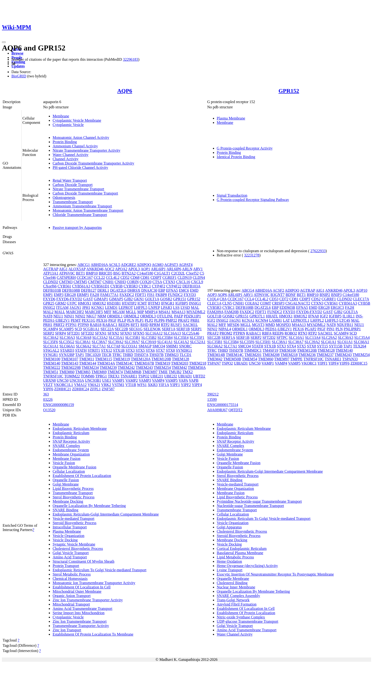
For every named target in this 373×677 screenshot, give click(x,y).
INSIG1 (195, 303)
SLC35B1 (132, 338)
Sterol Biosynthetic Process (73, 497)
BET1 (80, 273)
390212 (213, 394)
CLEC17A (361, 299)
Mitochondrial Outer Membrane (77, 591)
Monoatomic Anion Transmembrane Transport (88, 210)
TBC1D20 (93, 355)
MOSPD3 (283, 325)
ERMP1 (83, 295)
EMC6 (184, 290)
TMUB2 (175, 372)
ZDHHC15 (358, 363)
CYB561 (64, 286)
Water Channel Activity (70, 155)
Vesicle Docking (65, 540)
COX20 (146, 282)
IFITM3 (154, 303)
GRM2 (60, 303)
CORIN (133, 282)
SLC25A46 (190, 333)
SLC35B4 (165, 338)
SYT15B (336, 346)
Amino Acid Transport (70, 557)
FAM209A (215, 312)
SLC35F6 (50, 342)
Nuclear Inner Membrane (236, 587)
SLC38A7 (99, 342)
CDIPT (156, 278)
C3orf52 (192, 273)
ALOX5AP (76, 269)
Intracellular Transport (70, 527)
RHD (144, 325)
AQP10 (361, 290)
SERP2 (48, 333)
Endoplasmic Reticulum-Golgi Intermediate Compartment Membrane (106, 514)
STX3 (130, 350)
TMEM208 (271, 355)
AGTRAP (50, 269)
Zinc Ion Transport (67, 630)
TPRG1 (101, 376)
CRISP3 (278, 303)
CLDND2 (50, 282)
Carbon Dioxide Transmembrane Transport (85, 193)
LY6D (185, 308)
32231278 (251, 255)
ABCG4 (247, 290)
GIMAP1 (101, 299)
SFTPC (282, 338)
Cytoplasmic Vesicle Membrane (77, 120)
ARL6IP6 (174, 269)
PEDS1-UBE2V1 (56, 320)
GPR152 (289, 91)
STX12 (106, 350)
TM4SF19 (270, 350)
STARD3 (67, 350)
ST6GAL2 (51, 350)
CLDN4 (199, 278)
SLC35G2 (66, 342)
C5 (202, 273)
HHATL (272, 316)
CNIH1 (108, 282)
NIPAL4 (224, 329)
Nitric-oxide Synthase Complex (241, 617)
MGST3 (258, 325)
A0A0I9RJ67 (217, 410)
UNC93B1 (93, 380)
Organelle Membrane (233, 579)
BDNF (291, 295)
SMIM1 (172, 346)
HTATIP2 (129, 303)
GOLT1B (214, 316)
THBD (128, 355)
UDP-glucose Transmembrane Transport (247, 621)
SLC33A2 (100, 338)
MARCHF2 (75, 312)
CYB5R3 (130, 286)
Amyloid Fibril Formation (236, 604)
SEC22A (107, 329)
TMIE (163, 372)
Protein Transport (66, 566)
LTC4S (344, 320)
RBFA (266, 333)
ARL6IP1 (158, 269)
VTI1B (130, 385)
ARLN (187, 269)
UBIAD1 (185, 376)
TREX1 (114, 376)
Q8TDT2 (235, 410)
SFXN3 (126, 333)
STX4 (291, 346)
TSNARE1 (129, 376)
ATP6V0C (67, 273)
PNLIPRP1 (352, 329)
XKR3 (153, 385)
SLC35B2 (149, 338)
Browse (17, 53)
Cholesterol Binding (232, 583)
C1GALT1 (162, 273)
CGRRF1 (329, 299)
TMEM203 (179, 363)
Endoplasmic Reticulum (71, 433)
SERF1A (168, 329)
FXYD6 (49, 299)
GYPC (72, 303)
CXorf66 (50, 286)
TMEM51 (50, 372)
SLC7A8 (113, 346)
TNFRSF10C (53, 376)
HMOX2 (99, 303)
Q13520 (49, 410)
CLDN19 (184, 278)
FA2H (94, 295)
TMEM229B (71, 368)
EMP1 (48, 295)
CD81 (145, 278)
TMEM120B (161, 359)
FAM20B (231, 312)
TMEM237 (325, 355)
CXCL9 (197, 282)
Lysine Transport (229, 570)
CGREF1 (169, 278)
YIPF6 (48, 389)
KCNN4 (261, 320)
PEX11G (88, 320)
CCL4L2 (112, 278)
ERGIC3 (337, 308)
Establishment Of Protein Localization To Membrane (93, 634)
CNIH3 (120, 282)
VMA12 (80, 385)
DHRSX (133, 290)
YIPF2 (186, 385)
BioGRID (18, 76)
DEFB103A (191, 286)
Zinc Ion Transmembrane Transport (80, 621)
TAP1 (79, 355)
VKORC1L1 (63, 385)
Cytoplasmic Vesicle (68, 125)
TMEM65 (83, 372)
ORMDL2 (131, 316)
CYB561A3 (81, 286)
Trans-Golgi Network (233, 600)
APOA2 (121, 269)
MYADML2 (195, 312)
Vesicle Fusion (64, 463)
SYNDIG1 (184, 350)
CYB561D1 (100, 286)
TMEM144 (87, 363)
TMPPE (296, 359)
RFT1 (135, 325)
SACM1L (190, 325)
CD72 (283, 299)
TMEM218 (197, 363)
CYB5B (116, 286)
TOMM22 (72, 376)
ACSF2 (278, 290)
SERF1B (183, 329)
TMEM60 (66, 372)
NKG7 (91, 316)
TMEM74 (115, 372)
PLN (130, 320)
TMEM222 (51, 368)
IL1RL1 (349, 316)
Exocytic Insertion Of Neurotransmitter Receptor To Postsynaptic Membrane (275, 574)
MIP (140, 312)
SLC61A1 (51, 346)
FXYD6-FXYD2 (69, 299)
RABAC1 (110, 325)
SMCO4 (158, 346)
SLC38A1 (83, 342)
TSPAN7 (214, 363)
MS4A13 (179, 312)
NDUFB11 (345, 325)
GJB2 (128, 299)
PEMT (76, 320)
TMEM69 (99, 372)
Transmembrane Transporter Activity (81, 626)
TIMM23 (171, 355)
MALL (59, 312)
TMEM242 (126, 368)
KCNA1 (248, 320)
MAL (195, 308)
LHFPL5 (140, 308)
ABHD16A (99, 265)
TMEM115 (103, 359)
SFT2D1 (73, 333)
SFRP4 (60, 333)
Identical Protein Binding (236, 157)
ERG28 (70, 295)
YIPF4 (197, 385)
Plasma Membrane (231, 118)
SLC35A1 (116, 338)
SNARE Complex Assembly (238, 596)
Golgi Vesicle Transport (71, 553)
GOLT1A (152, 299)
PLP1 (139, 320)
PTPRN (239, 333)
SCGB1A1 (91, 329)
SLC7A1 (99, 346)
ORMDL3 (148, 316)
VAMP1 (118, 380)
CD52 (124, 278)
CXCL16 (183, 282)
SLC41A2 (181, 342)
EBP (161, 290)
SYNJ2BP (66, 355)
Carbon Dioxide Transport (73, 185)
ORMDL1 (115, 316)
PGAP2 (310, 329)
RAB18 (96, 325)
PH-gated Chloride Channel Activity (80, 167)
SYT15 (322, 346)
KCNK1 (97, 308)
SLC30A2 (51, 338)
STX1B (119, 350)
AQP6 (124, 91)
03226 (48, 399)
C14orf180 (145, 273)
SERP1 (196, 329)
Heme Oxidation (229, 561)
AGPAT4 (185, 265)
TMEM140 (51, 363)
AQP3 (212, 295)
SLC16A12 (154, 333)
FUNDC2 (175, 295)
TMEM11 (86, 359)
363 (46, 394)
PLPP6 (159, 320)
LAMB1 (275, 320)
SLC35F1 (197, 338)
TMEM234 (90, 368)
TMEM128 (180, 359)
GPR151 (179, 299)
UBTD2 (199, 376)
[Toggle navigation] (4, 42)
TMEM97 (149, 372)
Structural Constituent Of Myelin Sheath (83, 561)
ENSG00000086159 (58, 405)
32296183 (130, 59)
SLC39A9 (148, 342)
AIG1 (63, 269)
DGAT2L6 (118, 290)
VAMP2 (131, 380)
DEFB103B (52, 290)
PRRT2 (58, 325)
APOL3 (134, 269)
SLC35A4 (362, 338)
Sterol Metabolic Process (72, 574)
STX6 (150, 350)
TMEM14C (125, 363)
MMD (270, 325)
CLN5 (227, 303)
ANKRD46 (95, 269)
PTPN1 (71, 325)
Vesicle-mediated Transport (73, 519)
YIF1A (163, 385)
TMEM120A (141, 359)
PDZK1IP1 (192, 316)
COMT (265, 303)
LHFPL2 (317, 320)
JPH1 (86, 308)
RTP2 (165, 325)
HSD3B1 (114, 303)
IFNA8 (313, 316)
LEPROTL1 (300, 320)
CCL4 (249, 299)
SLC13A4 (312, 338)
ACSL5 (114, 265)
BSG (117, 273)
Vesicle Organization (68, 536)
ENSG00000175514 (222, 405)
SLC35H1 (263, 342)
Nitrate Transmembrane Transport (78, 189)
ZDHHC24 (80, 389)
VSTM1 (118, 385)
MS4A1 (164, 312)
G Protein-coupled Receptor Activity (245, 148)
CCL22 (99, 278)
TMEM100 (51, 359)
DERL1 (103, 290)
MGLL (131, 312)
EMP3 (59, 295)
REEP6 (124, 325)
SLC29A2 (329, 338)
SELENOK (152, 329)
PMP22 (171, 320)
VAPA (183, 380)
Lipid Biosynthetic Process (73, 488)
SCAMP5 (66, 329)
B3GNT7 (277, 295)
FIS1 (151, 295)
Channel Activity (66, 159)
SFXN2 (113, 333)
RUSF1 (176, 325)
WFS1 (142, 385)
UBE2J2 (170, 376)
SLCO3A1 (129, 346)
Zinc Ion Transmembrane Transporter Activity (88, 600)
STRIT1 (94, 350)
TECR (106, 355)
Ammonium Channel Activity (75, 146)
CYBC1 (145, 286)
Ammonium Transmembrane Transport (82, 206)
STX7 (160, 350)
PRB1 (194, 320)
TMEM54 (249, 359)
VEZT (48, 385)
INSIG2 (49, 308)
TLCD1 (185, 355)
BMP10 (92, 273)
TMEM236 (307, 355)
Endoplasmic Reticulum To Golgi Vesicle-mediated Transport (99, 570)
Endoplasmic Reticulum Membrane (80, 428)
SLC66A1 (67, 346)
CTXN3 (169, 282)
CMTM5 (80, 282)
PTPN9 (83, 325)
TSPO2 (143, 376)
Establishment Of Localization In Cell (82, 587)
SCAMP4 (50, 329)
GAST (88, 299)
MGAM (119, 312)
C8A (223, 299)
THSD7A (141, 355)
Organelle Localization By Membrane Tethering (89, 506)
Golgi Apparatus (229, 527)
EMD (194, 290)
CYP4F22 (174, 286)
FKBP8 (161, 295)
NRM (101, 316)
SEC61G (135, 329)
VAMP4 (158, 380)
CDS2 (316, 299)
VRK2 (106, 385)
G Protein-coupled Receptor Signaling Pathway (253, 200)
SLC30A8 (83, 338)
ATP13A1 (50, 273)
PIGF (112, 320)
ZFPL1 (95, 389)
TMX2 (187, 372)
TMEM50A (197, 368)
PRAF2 (183, 320)
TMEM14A (106, 363)
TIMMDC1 (253, 350)
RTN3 (302, 333)
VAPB (193, 380)
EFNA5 (172, 290)
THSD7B (156, 355)
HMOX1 (84, 303)
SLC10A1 (296, 338)
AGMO (157, 265)
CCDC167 (85, 278)
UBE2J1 (156, 376)
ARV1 (198, 269)
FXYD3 (190, 295)
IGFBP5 (181, 303)
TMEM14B (216, 355)
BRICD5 (105, 273)
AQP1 (145, 269)
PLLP (122, 320)
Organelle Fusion (66, 480)
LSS (176, 308)
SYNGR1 (50, 355)
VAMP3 (145, 380)
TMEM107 (69, 359)
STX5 (140, 350)
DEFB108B (71, 290)
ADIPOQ (144, 265)
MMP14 (151, 312)
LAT (286, 320)
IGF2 (324, 316)
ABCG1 (84, 265)
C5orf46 (49, 278)
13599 (212, 399)
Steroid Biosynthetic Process (74, 523)
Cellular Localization (69, 471)
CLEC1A (214, 303)
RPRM (154, 325)
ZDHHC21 (62, 389)
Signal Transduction (232, 195)
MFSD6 (233, 325)
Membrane (61, 116)
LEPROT (126, 308)
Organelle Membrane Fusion (74, 467)
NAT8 (47, 316)
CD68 (134, 278)
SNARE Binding (65, 510)
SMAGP (145, 346)
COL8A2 (252, 303)
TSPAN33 (350, 359)
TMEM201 (253, 355)
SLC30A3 (67, 338)
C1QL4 (213, 299)
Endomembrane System (71, 450)
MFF (108, 312)
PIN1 (331, 329)
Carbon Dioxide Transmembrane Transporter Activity (93, 163)
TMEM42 (179, 368)
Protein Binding (65, 142)
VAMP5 (171, 380)
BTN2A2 (129, 273)
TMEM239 (108, 368)
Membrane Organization (71, 454)
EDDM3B (287, 308)
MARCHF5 (94, 312)
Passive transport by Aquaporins (77, 228)
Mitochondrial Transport (71, 604)
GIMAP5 (116, 299)
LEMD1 (111, 308)
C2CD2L (178, 273)
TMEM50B (232, 359)
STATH (81, 350)
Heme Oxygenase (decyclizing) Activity (247, 566)
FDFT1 (140, 295)
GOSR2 (166, 299)
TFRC (117, 355)
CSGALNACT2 (297, 303)
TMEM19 (162, 363)
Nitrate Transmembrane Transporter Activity (86, 150)
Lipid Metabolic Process (235, 557)
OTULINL (165, 316)
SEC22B (121, 329)
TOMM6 (87, 376)
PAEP (178, 316)
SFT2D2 (87, 333)
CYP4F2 (158, 286)
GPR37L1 (257, 316)
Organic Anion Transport (72, 596)
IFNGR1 (167, 303)
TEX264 (359, 346)
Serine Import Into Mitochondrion (78, 613)
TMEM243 (144, 368)
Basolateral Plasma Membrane (240, 553)
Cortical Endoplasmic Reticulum (242, 549)
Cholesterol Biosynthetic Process (78, 549)
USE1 (106, 380)
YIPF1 (175, 385)
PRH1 (47, 325)
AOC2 (109, 269)
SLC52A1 (198, 342)
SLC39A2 (115, 342)
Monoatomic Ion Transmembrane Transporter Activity (94, 583)
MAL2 (48, 312)
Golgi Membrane (66, 484)
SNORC (185, 346)
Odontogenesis (64, 198)
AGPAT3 (171, 265)
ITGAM (62, 308)
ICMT (142, 303)
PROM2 (226, 333)
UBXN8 (49, 380)
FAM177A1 (109, 295)
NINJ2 (80, 316)
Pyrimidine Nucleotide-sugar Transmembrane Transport (259, 501)
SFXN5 (138, 333)
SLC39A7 (132, 342)
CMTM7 (95, 282)
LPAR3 (166, 308)
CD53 (273, 299)
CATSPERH (66, 278)
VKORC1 (309, 363)
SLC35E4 (181, 338)
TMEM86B (133, 372)
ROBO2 (291, 333)
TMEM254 (162, 368)
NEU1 (58, 316)
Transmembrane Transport (73, 202)
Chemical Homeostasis (70, 579)
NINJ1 (69, 316)
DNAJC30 (149, 290)
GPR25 (48, 303)
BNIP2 (324, 295)
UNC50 (63, 380)
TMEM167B (144, 363)
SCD (78, 329)
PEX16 (101, 320)
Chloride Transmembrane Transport (80, 215)
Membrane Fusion (66, 458)
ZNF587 (108, 389)
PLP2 (149, 320)
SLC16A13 (172, 333)
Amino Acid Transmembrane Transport (82, 609)
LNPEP (154, 308)
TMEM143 (69, 363)
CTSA (157, 282)
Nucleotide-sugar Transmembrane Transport (250, 506)
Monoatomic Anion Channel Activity (81, 137)
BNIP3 (336, 295)
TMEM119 (121, 359)
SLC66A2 (83, 346)
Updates (18, 66)
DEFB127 (88, 290)
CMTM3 (66, 282)
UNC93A (76, 380)
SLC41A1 (165, 342)
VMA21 (94, 385)
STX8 (170, 350)
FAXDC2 (126, 295)
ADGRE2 (128, 265)
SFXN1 (101, 333)
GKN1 (139, 299)
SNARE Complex (66, 446)
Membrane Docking (68, 501)
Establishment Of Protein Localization (82, 476)
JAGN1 (75, 308)
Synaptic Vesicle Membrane (74, 544)
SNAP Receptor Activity (71, 441)
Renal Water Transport (70, 180)
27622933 (318, 251)
